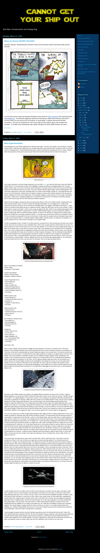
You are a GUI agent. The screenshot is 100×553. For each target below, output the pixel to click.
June (83, 117)
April (83, 122)
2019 (81, 145)
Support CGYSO (82, 69)
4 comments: (29, 526)
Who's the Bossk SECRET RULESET (19, 41)
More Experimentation (13, 143)
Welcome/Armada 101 (84, 38)
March (83, 125)
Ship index (81, 50)
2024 (81, 100)
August (84, 112)
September (85, 110)
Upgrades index (82, 56)
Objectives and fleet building (86, 41)
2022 (81, 105)
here (44, 184)
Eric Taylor (83, 83)
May (83, 120)
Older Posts (69, 532)
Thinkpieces (81, 61)
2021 (81, 140)
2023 (81, 103)
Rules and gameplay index (85, 44)
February (84, 137)
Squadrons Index (83, 53)
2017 (81, 150)
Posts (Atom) (42, 537)
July (83, 115)
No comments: (28, 132)
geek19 (82, 87)
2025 (81, 98)
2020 (81, 143)
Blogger (60, 549)
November (85, 107)
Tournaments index (83, 58)
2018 (81, 148)
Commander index (83, 47)
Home (39, 532)
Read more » (8, 128)
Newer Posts (8, 532)
